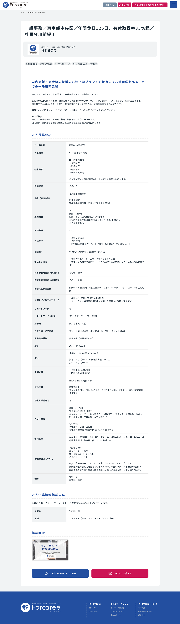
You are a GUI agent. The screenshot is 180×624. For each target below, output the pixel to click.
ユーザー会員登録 (117, 608)
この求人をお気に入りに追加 (62, 573)
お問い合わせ (94, 612)
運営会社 (141, 616)
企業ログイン (116, 616)
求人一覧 (92, 608)
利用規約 (141, 608)
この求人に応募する (122, 573)
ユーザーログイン (117, 612)
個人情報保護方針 (145, 612)
